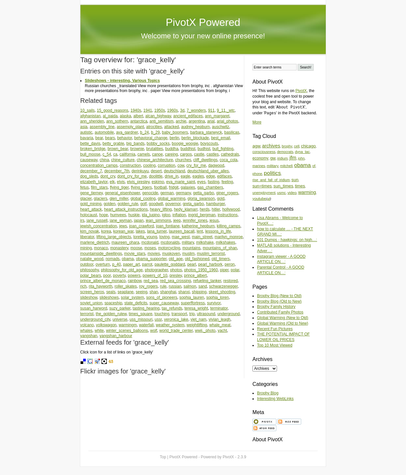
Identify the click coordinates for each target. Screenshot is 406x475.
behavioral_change (150, 138)
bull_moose (90, 154)
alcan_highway (158, 116)
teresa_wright (196, 308)
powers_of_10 (155, 275)
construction (130, 165)
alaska (125, 116)
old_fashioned (197, 258)
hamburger (215, 203)
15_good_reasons (112, 110)
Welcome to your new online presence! (203, 36)
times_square (140, 314)
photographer (156, 270)
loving (164, 237)
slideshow (88, 297)
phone (257, 174)
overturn (103, 264)
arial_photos (227, 121)
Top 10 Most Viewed (274, 345)
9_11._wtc (226, 110)
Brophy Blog (267, 393)
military (188, 242)
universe (120, 319)
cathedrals (230, 154)
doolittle (155, 176)
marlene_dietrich (94, 242)
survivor (213, 303)
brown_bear (117, 148)
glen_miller (118, 198)
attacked (171, 126)
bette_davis (90, 143)
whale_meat (220, 325)
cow (180, 165)
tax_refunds (172, 308)
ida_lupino (151, 215)
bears (110, 138)
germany (183, 193)
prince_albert (195, 275)
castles (213, 154)
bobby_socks (158, 143)
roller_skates (126, 286)
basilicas (231, 132)
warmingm (128, 325)
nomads (112, 258)
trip (192, 314)
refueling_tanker (207, 280)
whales (86, 330)
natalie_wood (91, 258)
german (167, 193)
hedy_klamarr (185, 209)
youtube (259, 198)
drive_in (171, 176)
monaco (101, 248)
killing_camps (228, 226)
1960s (172, 110)
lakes (140, 231)
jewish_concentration (98, 226)
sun (294, 179)
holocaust (88, 215)
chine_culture (123, 160)
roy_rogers (148, 286)
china (104, 160)
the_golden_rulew (111, 314)
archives (271, 145)
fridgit (173, 187)
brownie (137, 148)
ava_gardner (127, 132)
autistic (86, 132)
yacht (222, 330)
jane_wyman (121, 220)
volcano (87, 325)
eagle (185, 176)
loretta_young (145, 237)
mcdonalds (170, 242)
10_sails (87, 110)
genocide (150, 193)
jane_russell (96, 220)
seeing (141, 292)
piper (224, 270)
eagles (198, 176)
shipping (199, 292)
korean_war (123, 231)
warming (307, 192)
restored (230, 280)
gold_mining (90, 203)
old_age (176, 258)
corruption (166, 165)
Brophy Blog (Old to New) (279, 301)
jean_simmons (158, 220)
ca (115, 154)
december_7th (116, 171)
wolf (153, 330)
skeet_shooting (222, 292)
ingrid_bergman (201, 215)
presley (176, 275)
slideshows (109, 297)
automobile (104, 132)
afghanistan (90, 116)
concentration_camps (99, 165)
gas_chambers (210, 187)
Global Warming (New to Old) (282, 317)
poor (107, 275)
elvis (121, 182)
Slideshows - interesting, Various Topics (122, 80)
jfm (292, 158)
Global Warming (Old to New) (282, 323)
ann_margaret (217, 116)
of (313, 166)
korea (106, 231)
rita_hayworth (100, 286)
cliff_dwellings (205, 160)
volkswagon (106, 325)
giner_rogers (227, 193)
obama (128, 258)
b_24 (144, 132)
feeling (227, 182)
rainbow (134, 280)
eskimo (158, 182)
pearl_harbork (210, 264)
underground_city (95, 319)
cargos (186, 154)
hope (103, 215)
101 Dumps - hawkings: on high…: (287, 240)
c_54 (106, 154)
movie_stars (134, 253)
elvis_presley (138, 182)
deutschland (174, 171)
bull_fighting (222, 148)
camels (144, 154)
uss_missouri (141, 319)
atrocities (154, 126)
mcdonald (149, 242)
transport (179, 314)
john (301, 158)
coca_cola (228, 160)
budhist (203, 148)
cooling (149, 165)
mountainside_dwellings (101, 253)
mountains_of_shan (220, 248)
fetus (84, 187)
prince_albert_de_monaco (103, 280)
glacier (86, 198)
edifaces (224, 176)
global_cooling (143, 198)
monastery (119, 248)
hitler (216, 209)
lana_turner (157, 231)
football (160, 187)
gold (221, 198)
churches (183, 160)
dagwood (216, 165)
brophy (287, 146)
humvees (118, 215)
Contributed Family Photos (280, 312)
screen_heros (92, 292)
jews (123, 226)
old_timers (221, 258)
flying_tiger (119, 187)
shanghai (168, 292)
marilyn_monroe (228, 237)
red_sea (150, 280)
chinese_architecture (155, 160)
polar (235, 270)
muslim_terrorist (211, 253)
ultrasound (206, 314)
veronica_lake (176, 319)
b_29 (155, 132)
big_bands (135, 143)
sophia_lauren (191, 297)
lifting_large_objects (113, 237)
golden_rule (128, 203)
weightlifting (197, 325)
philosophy (89, 270)
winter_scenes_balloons (127, 330)
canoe (157, 154)
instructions (228, 215)
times (300, 185)
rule (163, 286)
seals (110, 292)
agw (256, 145)
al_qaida (110, 116)
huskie (134, 215)
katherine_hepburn (198, 226)
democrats (285, 152)
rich (83, 286)
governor (173, 203)
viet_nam (199, 319)
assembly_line (102, 126)
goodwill (156, 203)
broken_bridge (92, 148)
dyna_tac (302, 152)
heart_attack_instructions (126, 209)
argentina (197, 121)
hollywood (231, 209)
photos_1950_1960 (201, 270)
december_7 (91, 171)
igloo (166, 215)
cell (296, 146)
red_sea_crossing (175, 280)
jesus (214, 220)
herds (205, 209)
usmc (281, 193)
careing (171, 154)
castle (199, 154)
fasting (213, 182)
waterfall (146, 325)
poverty (119, 275)
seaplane (126, 292)
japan (138, 220)
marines (258, 166)
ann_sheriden (92, 121)
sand (202, 286)
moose (136, 248)
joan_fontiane (167, 226)
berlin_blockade (195, 138)
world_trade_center (176, 330)
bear (99, 138)
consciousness (263, 152)
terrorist (87, 314)
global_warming (171, 198)
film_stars (99, 187)
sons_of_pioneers (161, 297)
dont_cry (107, 176)
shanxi (184, 292)
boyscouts (209, 143)
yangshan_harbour (116, 335)
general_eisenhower (122, 193)
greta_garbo (193, 203)
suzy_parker (120, 308)
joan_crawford (141, 226)
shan (154, 292)
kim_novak (89, 231)
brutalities (154, 148)
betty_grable (113, 143)
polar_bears (90, 275)
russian (175, 286)
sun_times (283, 185)
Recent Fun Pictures (275, 329)
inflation (179, 215)
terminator (219, 308)
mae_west (181, 237)
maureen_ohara (125, 242)
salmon (190, 286)
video (292, 192)
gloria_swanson (201, 198)
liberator (87, 237)
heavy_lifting (161, 209)
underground (228, 314)
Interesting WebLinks (275, 398)
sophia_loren (217, 297)
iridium (282, 158)
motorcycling (169, 248)
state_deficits (135, 303)
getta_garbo (203, 193)
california (127, 154)
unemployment (263, 193)
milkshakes (225, 242)
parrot (147, 264)
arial (211, 121)
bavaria (86, 138)
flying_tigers (141, 187)
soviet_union (91, 303)
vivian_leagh (220, 319)
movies (153, 253)
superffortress (193, 303)
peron (230, 264)
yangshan (88, 335)
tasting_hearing (146, 308)
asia (83, 126)
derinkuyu (140, 171)
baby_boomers (175, 132)
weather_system (170, 325)
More (256, 122)
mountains (191, 248)
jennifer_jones (195, 220)
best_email (220, 138)
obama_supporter (151, 258)
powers (134, 275)
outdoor (86, 264)
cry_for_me (196, 165)
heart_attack (91, 209)
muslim (188, 253)
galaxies (188, 187)
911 (211, 110)
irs (82, 220)
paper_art (131, 264)
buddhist (187, 148)
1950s (159, 110)
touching (162, 314)
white (99, 330)
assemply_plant (130, 126)
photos (176, 270)
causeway (88, 160)
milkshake (204, 242)
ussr (158, 319)
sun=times (262, 185)
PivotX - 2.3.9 (234, 457)
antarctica (138, 121)
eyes (201, 182)
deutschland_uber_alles (208, 171)
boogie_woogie (185, 143)
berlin (174, 138)
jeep (177, 220)
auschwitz (220, 126)
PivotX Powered (203, 22)
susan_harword (93, 308)
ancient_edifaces (188, 116)
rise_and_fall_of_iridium (271, 180)
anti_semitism (162, 121)
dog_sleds (89, 176)
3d (182, 110)
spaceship (113, 303)
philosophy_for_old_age (121, 270)
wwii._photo (205, 330)
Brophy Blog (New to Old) (279, 296)
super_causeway (164, 303)
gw (273, 158)
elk (112, 182)
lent (200, 231)
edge (210, 176)
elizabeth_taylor (93, 182)
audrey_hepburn (195, 126)
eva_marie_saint (180, 182)
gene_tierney (91, 193)
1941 (147, 110)
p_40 (116, 264)
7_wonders (196, 110)
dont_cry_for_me (132, 176)
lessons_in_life (218, 231)
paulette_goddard (170, 264)
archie (181, 121)
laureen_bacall (181, 231)
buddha (171, 148)
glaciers (100, 198)
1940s (135, 110)
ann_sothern (117, 121)
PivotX (301, 90)
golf (143, 203)
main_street (202, 237)
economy (260, 158)
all (268, 198)
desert (156, 171)
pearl (191, 264)
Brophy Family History (276, 306)
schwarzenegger (223, 286)
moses (150, 248)
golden (109, 203)
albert (138, 116)
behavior (124, 138)
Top (163, 457)
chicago (308, 145)
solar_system (132, 297)
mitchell (286, 166)
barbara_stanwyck (206, 132)
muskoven (171, 253)
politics (272, 173)
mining (86, 248)
